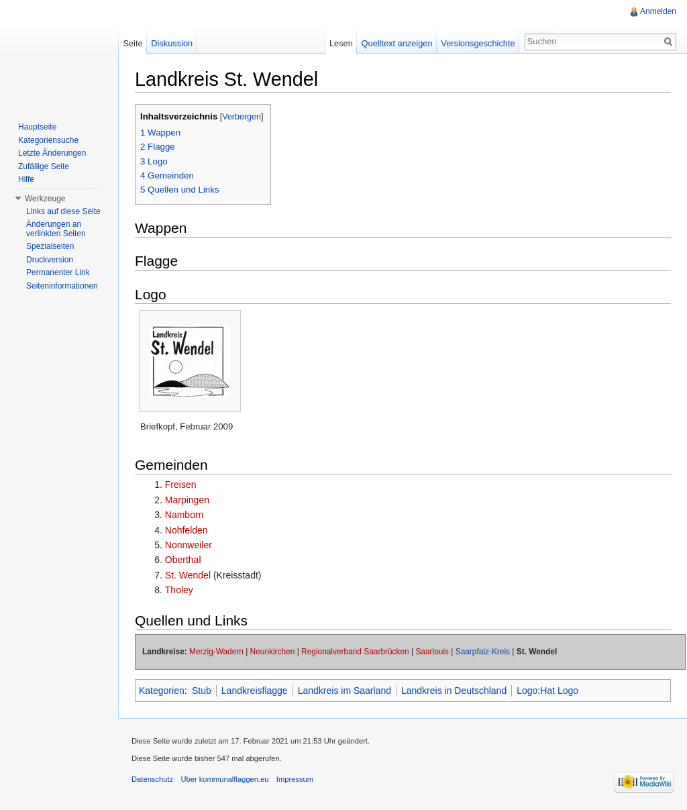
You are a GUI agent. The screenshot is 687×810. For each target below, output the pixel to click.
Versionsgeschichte (478, 43)
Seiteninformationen (62, 286)
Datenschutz (152, 779)
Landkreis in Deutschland (454, 690)
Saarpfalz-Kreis (483, 651)
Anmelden (658, 11)
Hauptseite (37, 127)
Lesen (341, 43)
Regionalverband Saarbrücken (355, 651)
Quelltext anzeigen (397, 43)
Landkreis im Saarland (344, 690)
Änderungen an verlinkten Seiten (56, 228)
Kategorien (161, 690)
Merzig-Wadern (216, 651)
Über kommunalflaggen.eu (224, 779)
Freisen (181, 484)
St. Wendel (188, 575)
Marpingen (187, 500)
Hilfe (26, 179)
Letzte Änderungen (52, 153)
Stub (201, 690)
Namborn (184, 514)
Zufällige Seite (43, 166)
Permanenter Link (58, 272)
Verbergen (241, 116)
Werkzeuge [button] (45, 198)
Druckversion (49, 259)
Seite (132, 43)
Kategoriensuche (48, 140)
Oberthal (183, 559)
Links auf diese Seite (63, 211)
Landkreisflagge (254, 690)
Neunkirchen (272, 651)
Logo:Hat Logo (547, 690)
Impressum (294, 779)
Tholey (179, 590)
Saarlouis (432, 651)
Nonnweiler (188, 545)
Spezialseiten (50, 246)
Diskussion (172, 43)
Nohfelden (186, 530)
